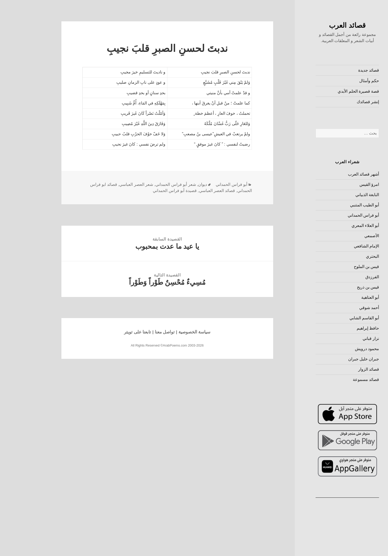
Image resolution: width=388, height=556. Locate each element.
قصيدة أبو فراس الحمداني (148, 190)
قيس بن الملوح (340, 266)
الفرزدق (346, 277)
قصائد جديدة (342, 70)
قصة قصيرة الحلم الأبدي (332, 91)
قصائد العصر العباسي (191, 190)
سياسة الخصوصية (168, 332)
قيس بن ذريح (342, 287)
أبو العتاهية (344, 297)
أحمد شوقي (343, 307)
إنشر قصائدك (341, 102)
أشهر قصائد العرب (337, 174)
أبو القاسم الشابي (338, 318)
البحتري (346, 256)
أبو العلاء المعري (339, 225)
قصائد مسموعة (340, 379)
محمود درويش (341, 349)
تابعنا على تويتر (111, 332)
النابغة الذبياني (341, 195)
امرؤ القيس (343, 184)
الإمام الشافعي (340, 246)
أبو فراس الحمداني (337, 215)
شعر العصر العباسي (110, 184)
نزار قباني (344, 338)
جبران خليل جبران (337, 359)
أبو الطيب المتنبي (338, 205)
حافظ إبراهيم (341, 328)
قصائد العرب (321, 25)
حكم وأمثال (343, 81)
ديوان (176, 184)
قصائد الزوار (342, 369)
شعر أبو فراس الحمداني (149, 184)
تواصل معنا (139, 332)
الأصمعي (345, 236)
